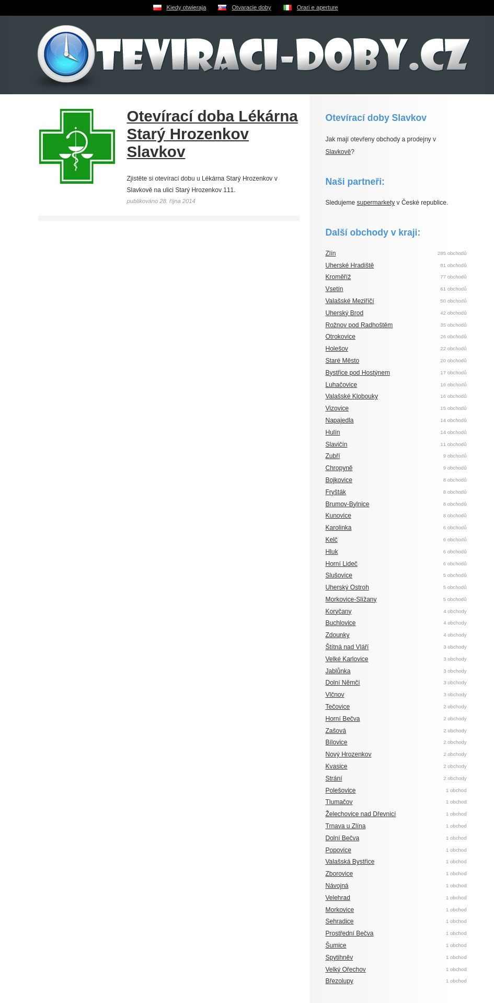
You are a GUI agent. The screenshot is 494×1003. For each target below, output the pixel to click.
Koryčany (339, 611)
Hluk (332, 551)
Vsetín (334, 289)
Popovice (338, 850)
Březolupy (339, 981)
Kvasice (337, 766)
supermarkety (376, 202)
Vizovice (337, 408)
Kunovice (338, 515)
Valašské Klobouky (352, 396)
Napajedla (340, 420)
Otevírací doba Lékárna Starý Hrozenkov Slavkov (212, 133)
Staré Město (343, 360)
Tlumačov (339, 802)
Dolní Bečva (343, 838)
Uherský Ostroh (347, 587)
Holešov (337, 348)
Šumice (336, 945)
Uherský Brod (345, 313)
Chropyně (339, 468)
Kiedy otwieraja (186, 7)
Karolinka (339, 527)
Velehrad (338, 897)
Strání (334, 778)
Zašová (336, 730)
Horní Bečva (343, 718)
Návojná (337, 885)
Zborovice (339, 873)
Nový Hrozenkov (349, 754)
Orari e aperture (317, 7)
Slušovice (339, 575)
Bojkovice (339, 480)
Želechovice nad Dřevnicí (361, 814)
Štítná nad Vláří (347, 647)
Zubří (333, 456)
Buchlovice (341, 623)
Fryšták (336, 492)
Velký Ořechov (346, 969)
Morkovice (340, 909)
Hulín (333, 432)
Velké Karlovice (347, 659)
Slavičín (337, 444)
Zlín (331, 253)
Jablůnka (338, 671)
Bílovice (337, 742)
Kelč (332, 539)
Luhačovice (342, 384)
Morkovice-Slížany (351, 599)
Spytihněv (339, 957)
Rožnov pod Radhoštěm (359, 325)
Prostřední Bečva (350, 933)
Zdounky (338, 635)
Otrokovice (340, 336)
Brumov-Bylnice (348, 504)
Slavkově (338, 151)
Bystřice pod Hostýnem (358, 372)
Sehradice (340, 921)
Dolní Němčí (343, 682)
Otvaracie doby (251, 7)
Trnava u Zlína (346, 826)
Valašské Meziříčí (350, 301)
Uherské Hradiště (350, 265)
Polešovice (341, 790)
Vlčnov (335, 694)
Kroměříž (338, 277)
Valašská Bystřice (350, 861)
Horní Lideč (342, 563)
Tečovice (338, 706)
